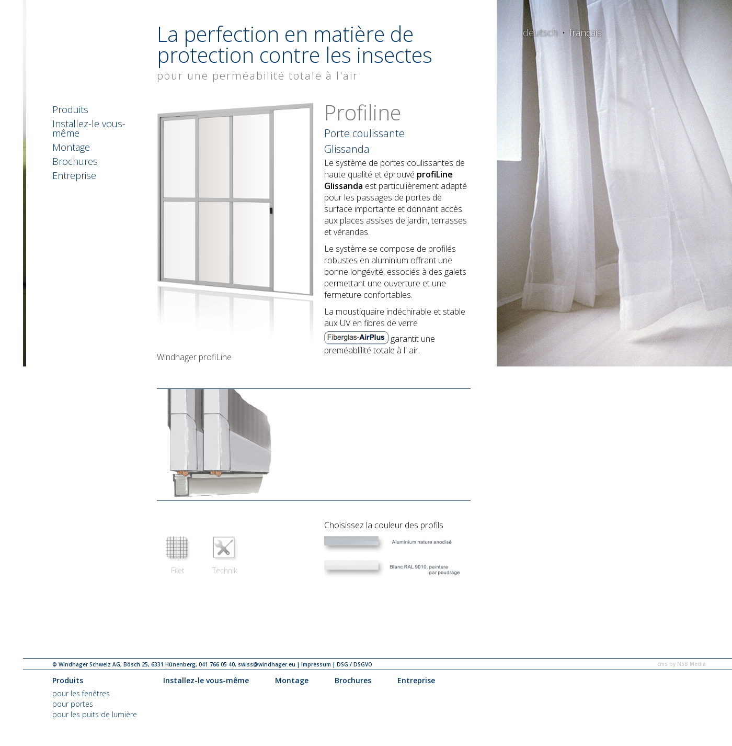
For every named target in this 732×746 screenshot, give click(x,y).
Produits (70, 110)
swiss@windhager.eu (266, 664)
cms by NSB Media (681, 663)
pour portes (72, 704)
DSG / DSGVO (354, 664)
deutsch (540, 32)
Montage (71, 147)
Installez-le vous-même (88, 129)
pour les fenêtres (81, 693)
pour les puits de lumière (94, 714)
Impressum (316, 664)
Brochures (75, 162)
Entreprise (74, 176)
